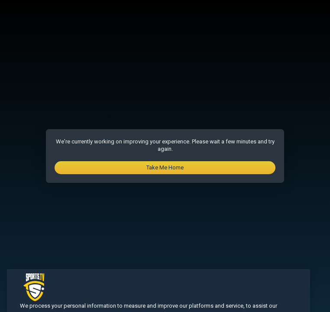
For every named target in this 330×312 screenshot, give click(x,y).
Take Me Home (165, 167)
